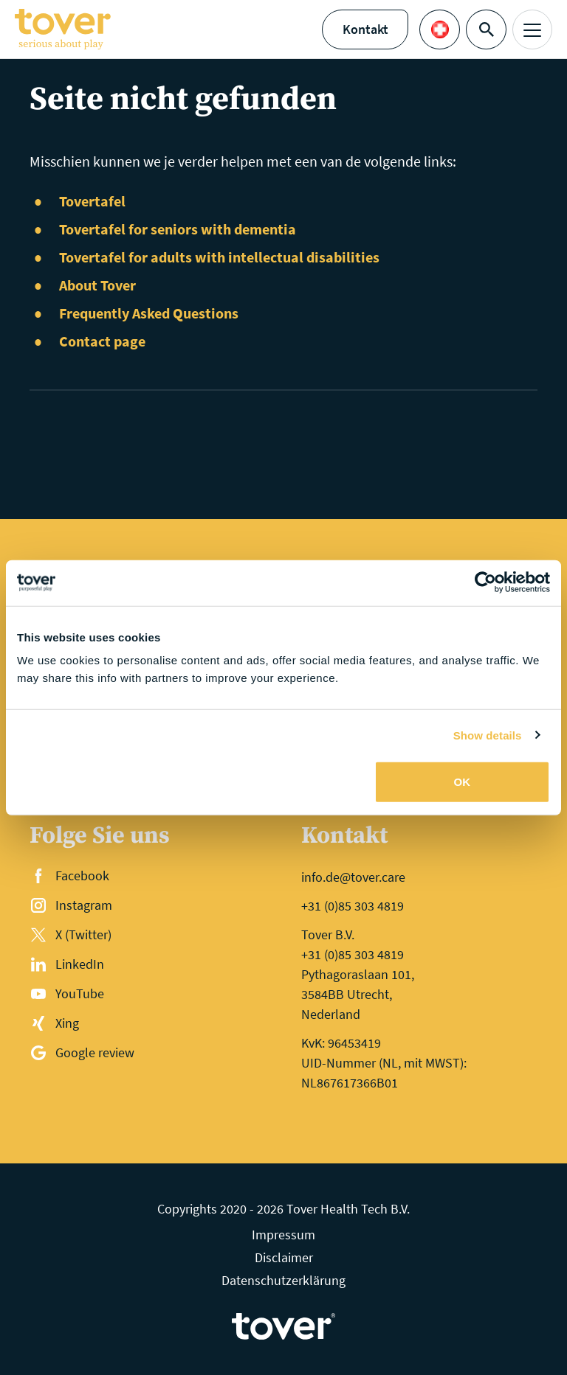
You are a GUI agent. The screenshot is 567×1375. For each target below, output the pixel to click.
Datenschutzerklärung (283, 1280)
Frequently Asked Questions (148, 313)
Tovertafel (92, 201)
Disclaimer (284, 1257)
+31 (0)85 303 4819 (352, 905)
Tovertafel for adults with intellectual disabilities (219, 257)
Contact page (102, 341)
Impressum (283, 1234)
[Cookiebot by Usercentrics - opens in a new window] (485, 582)
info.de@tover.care (353, 876)
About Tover (97, 285)
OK (462, 782)
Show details (487, 734)
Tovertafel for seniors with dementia (177, 229)
